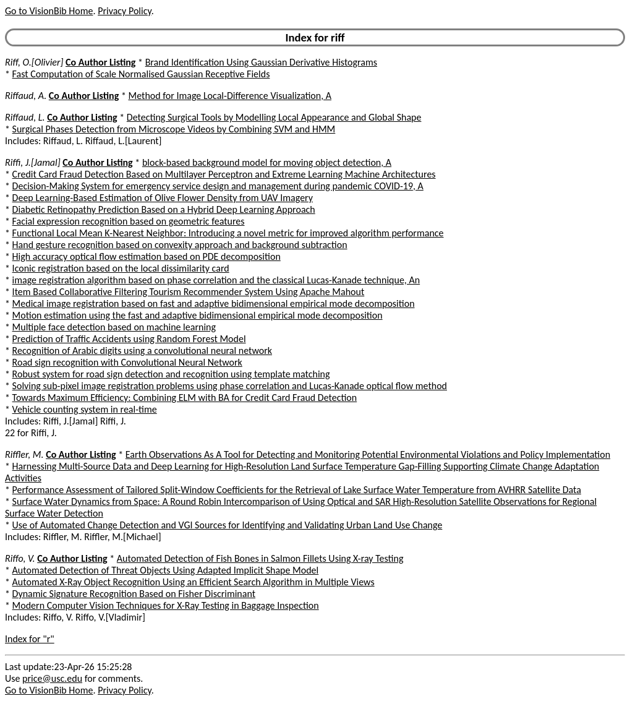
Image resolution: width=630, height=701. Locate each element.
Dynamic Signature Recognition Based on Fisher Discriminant (133, 594)
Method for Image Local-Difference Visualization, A (229, 95)
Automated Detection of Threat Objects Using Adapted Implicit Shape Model (165, 570)
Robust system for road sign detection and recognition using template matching (171, 374)
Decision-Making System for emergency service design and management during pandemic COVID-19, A (218, 186)
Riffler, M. (24, 454)
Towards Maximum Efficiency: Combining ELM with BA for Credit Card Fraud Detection (184, 397)
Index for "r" (29, 639)
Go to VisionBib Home (49, 11)
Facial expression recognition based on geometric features (128, 221)
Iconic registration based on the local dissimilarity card (120, 268)
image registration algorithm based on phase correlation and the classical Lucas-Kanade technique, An (216, 280)
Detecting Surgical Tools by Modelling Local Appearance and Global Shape (274, 117)
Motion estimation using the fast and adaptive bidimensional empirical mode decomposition (197, 315)
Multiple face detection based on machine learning (114, 327)
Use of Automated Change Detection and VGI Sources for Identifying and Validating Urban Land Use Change (227, 525)
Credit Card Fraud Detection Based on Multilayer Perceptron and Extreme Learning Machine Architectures (224, 174)
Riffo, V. (20, 558)
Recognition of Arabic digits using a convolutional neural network (142, 350)
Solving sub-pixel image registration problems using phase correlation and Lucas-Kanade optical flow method (229, 386)
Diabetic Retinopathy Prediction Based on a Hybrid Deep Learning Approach (163, 209)
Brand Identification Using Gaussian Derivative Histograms (261, 62)
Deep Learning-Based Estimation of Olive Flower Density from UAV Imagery (162, 198)
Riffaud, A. (25, 95)
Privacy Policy (124, 11)
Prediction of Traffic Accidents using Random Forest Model (129, 339)
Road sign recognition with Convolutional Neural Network (127, 362)
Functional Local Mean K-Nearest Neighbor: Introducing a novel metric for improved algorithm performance (228, 233)
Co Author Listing (100, 62)
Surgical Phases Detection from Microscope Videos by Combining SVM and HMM (174, 129)
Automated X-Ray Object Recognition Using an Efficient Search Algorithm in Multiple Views (193, 582)
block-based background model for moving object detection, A (266, 162)
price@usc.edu (52, 678)
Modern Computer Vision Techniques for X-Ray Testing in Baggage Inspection (165, 605)
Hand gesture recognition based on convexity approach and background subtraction (179, 245)
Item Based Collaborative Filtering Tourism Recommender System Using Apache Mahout (188, 292)
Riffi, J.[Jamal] (33, 162)
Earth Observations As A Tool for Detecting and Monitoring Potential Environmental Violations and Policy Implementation (368, 454)
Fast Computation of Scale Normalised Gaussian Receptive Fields (141, 74)
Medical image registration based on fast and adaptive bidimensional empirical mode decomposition (213, 303)
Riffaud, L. (25, 117)
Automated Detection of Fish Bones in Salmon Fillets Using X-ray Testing (260, 558)
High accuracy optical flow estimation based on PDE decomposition (146, 256)
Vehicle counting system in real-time (84, 409)
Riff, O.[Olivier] (34, 62)
